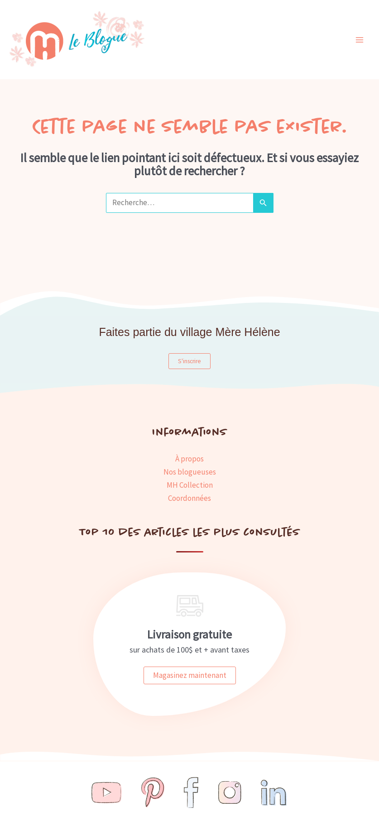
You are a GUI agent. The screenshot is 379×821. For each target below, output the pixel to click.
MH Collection (190, 485)
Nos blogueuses (189, 472)
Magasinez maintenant (189, 675)
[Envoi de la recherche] (262, 202)
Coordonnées (189, 498)
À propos (189, 459)
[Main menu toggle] (360, 39)
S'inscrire (189, 361)
